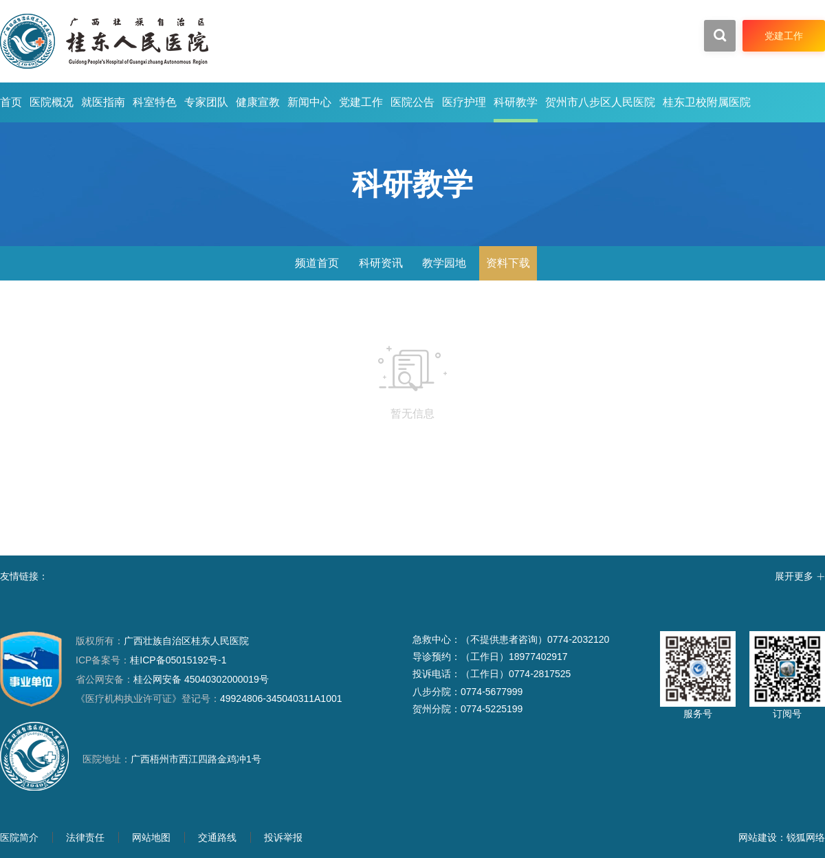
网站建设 (757, 837)
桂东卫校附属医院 (707, 102)
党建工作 (361, 102)
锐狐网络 (805, 837)
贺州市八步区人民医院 (600, 102)
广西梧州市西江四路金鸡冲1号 (196, 759)
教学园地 (444, 263)
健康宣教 (258, 102)
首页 (11, 102)
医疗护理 (464, 102)
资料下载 (508, 263)
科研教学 (516, 102)
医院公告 (412, 102)
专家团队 (206, 102)
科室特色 (155, 102)
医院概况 (52, 102)
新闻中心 (309, 102)
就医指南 (103, 102)
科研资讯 (381, 263)
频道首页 (317, 263)
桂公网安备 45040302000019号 (172, 679)
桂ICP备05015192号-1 (178, 660)
